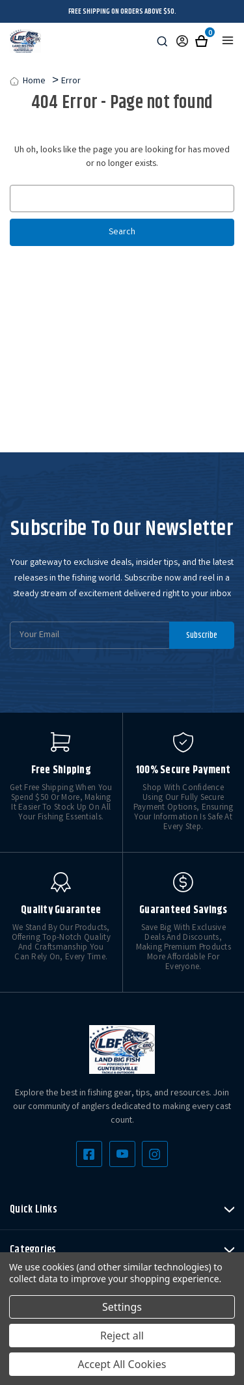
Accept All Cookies (122, 1364)
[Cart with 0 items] (201, 41)
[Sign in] (182, 41)
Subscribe (201, 635)
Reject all (122, 1335)
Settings (122, 1307)
